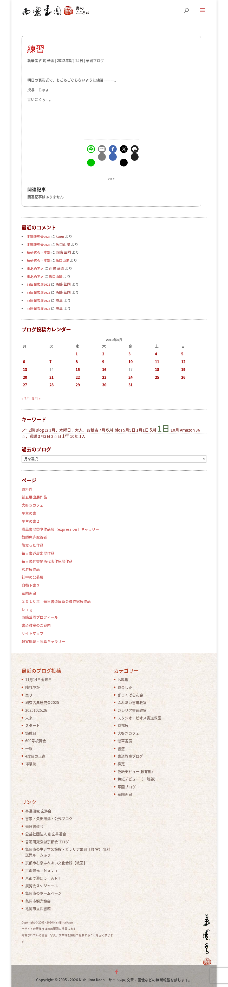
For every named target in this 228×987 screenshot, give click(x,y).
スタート (32, 725)
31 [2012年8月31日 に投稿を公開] (130, 384)
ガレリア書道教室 (132, 710)
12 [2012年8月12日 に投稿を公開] (183, 361)
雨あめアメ (35, 269)
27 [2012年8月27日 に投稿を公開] (25, 384)
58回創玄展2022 (38, 284)
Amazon (187, 430)
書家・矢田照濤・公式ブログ (49, 818)
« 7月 (26, 398)
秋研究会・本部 (38, 252)
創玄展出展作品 (34, 496)
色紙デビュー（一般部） (138, 778)
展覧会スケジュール (41, 885)
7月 (102, 430)
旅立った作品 (32, 545)
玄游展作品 (31, 569)
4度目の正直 (35, 756)
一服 (28, 748)
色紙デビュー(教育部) (135, 771)
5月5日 (129, 430)
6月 (110, 429)
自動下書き (31, 585)
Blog (40, 430)
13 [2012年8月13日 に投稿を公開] (25, 369)
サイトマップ (32, 633)
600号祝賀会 (35, 740)
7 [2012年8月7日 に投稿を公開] (50, 361)
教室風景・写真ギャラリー (43, 641)
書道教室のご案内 (36, 625)
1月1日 (142, 430)
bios (118, 430)
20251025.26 (36, 710)
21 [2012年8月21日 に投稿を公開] (51, 377)
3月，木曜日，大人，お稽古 (73, 430)
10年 (74, 436)
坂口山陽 (62, 260)
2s (46, 430)
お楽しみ (125, 687)
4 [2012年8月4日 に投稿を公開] (156, 353)
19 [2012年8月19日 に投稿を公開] (183, 369)
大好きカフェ (32, 505)
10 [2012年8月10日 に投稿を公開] (130, 361)
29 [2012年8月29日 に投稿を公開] (78, 384)
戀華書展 (125, 740)
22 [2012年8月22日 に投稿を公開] (78, 377)
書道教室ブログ (130, 756)
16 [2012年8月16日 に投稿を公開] (104, 369)
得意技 (30, 763)
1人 (82, 436)
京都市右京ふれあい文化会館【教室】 (56, 862)
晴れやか (32, 687)
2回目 (56, 436)
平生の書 (29, 513)
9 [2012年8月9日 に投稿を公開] (103, 361)
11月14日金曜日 (38, 679)
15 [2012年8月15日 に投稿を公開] (78, 369)
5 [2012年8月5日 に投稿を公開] (182, 353)
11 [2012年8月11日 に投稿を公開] (157, 361)
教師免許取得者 (34, 537)
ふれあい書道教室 (132, 702)
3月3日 (44, 436)
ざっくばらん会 (130, 694)
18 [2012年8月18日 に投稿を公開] (157, 369)
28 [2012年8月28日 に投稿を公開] (51, 384)
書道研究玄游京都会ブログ (47, 841)
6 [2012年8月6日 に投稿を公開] (24, 361)
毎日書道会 (34, 826)
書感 (121, 748)
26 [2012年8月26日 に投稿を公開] (183, 377)
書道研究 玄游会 (38, 810)
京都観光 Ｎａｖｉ (41, 870)
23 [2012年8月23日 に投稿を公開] (104, 377)
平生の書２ (31, 521)
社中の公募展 (32, 577)
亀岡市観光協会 (38, 900)
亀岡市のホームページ (43, 893)
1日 (163, 428)
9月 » (36, 398)
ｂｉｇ (27, 609)
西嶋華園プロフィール (40, 617)
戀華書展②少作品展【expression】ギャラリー (60, 529)
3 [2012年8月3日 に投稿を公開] (129, 353)
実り (28, 694)
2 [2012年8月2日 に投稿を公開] (103, 353)
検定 (121, 763)
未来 (28, 717)
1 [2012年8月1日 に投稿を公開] (77, 353)
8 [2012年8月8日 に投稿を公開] (77, 361)
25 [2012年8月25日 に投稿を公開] (157, 377)
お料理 (27, 489)
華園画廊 (29, 593)
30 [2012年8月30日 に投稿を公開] (104, 384)
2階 (32, 430)
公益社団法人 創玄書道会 (45, 833)
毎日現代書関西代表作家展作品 (47, 561)
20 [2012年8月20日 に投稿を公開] (25, 377)
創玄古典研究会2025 (42, 702)
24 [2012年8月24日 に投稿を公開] (130, 377)
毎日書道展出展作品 (38, 553)
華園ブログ (95, 60)
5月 (153, 430)
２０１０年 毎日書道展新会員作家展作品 (56, 601)
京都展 (123, 725)
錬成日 (30, 733)
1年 (65, 436)
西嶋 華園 (46, 60)
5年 (25, 430)
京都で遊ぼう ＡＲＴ (43, 878)
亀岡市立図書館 (38, 908)
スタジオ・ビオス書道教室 (139, 717)
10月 (175, 430)
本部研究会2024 (38, 237)
